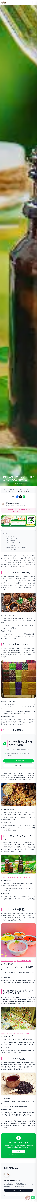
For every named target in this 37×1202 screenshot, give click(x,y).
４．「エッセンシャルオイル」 (14, 542)
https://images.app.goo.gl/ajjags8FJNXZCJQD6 (16, 1033)
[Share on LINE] (24, 496)
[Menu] (34, 2)
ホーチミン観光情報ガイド (12, 503)
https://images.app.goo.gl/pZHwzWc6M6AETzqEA (16, 877)
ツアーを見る (18, 765)
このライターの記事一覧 (18, 1190)
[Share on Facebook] (17, 496)
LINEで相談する (18, 761)
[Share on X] (20, 496)
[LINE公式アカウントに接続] (30, 1197)
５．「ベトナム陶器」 (12, 545)
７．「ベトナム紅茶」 (12, 549)
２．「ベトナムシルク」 (13, 538)
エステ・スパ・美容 (14, 489)
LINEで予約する (18, 1151)
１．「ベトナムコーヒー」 (13, 536)
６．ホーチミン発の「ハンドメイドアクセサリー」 (19, 547)
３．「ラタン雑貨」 (12, 540)
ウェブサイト (18, 1194)
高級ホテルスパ (24, 489)
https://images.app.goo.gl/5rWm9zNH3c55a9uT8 (16, 961)
